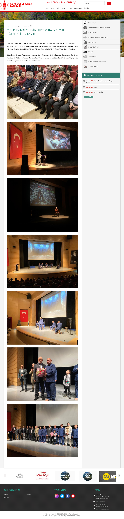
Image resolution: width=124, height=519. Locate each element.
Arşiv (18, 26)
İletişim (86, 8)
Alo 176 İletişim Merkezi (102, 509)
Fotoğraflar (88, 52)
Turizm (69, 8)
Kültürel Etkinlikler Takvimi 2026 (94, 61)
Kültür (63, 8)
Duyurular (78, 8)
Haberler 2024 (28, 26)
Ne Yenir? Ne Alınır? (91, 47)
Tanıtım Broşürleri (90, 66)
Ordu (47, 8)
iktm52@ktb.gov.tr (101, 501)
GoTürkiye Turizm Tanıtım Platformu (95, 37)
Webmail (29, 494)
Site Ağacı (6, 497)
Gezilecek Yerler (90, 42)
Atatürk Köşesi (89, 22)
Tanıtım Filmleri (90, 56)
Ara (109, 3)
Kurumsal (55, 8)
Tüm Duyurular (98, 92)
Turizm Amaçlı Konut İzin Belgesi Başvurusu (97, 27)
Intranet (6, 494)
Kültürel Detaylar (90, 32)
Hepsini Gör (88, 97)
